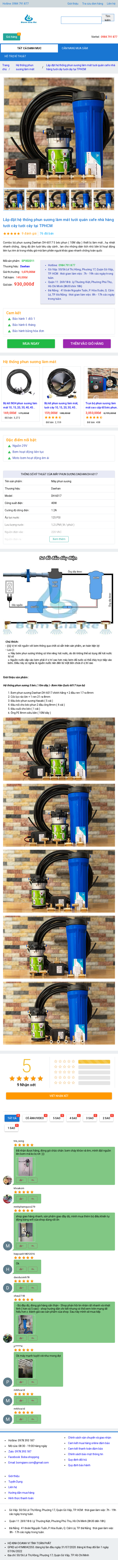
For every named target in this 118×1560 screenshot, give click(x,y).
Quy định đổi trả (77, 1459)
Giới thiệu (13, 1476)
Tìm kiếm (108, 18)
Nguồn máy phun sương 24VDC (18, 405)
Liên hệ (111, 3)
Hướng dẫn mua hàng (21, 1492)
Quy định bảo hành (79, 1465)
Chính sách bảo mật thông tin (85, 1454)
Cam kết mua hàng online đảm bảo (89, 1443)
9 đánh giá (29, 233)
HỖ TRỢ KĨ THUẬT (15, 56)
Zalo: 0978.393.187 (19, 1451)
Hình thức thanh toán (21, 1498)
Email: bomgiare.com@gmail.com (28, 1462)
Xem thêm (59, 539)
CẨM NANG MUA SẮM (75, 48)
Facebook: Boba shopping (23, 1457)
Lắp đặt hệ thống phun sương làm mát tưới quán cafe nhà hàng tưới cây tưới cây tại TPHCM (80, 67)
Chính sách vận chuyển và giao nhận (89, 1437)
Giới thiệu (72, 3)
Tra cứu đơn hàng (92, 3)
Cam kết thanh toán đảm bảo (85, 1448)
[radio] (12, 1078)
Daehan (25, 266)
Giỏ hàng (11, 36)
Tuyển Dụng (15, 1481)
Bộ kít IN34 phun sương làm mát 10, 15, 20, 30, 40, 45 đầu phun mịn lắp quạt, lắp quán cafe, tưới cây (61, 406)
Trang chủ (6, 68)
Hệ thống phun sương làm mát (25, 67)
